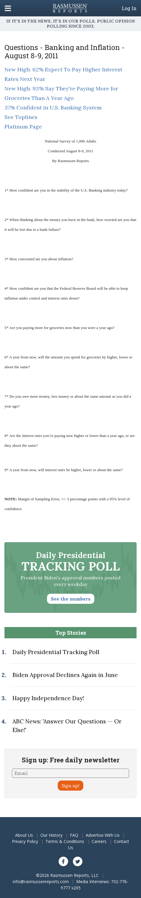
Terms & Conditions (65, 841)
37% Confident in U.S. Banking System (53, 107)
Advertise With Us (103, 835)
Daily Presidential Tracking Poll (55, 652)
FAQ (74, 835)
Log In (129, 8)
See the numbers (70, 599)
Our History (51, 835)
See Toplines (20, 117)
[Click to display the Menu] (8, 8)
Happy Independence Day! (48, 698)
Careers (99, 841)
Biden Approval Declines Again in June (65, 674)
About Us (24, 835)
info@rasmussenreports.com (41, 881)
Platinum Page (23, 126)
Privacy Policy (25, 841)
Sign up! (70, 786)
